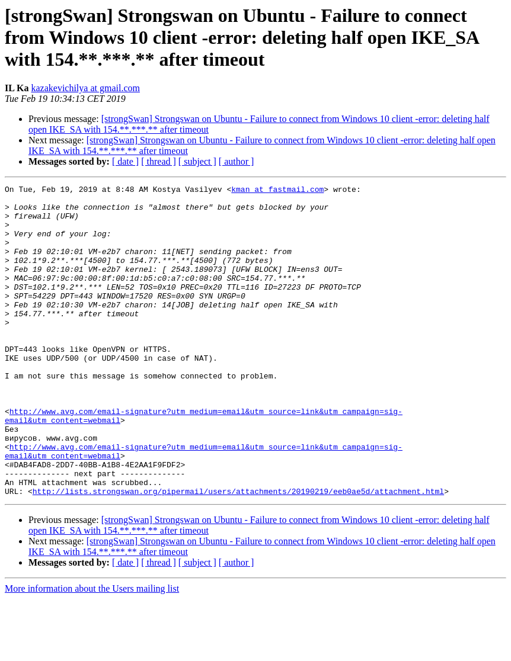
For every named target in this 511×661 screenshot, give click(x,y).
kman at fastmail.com (277, 190)
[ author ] (236, 161)
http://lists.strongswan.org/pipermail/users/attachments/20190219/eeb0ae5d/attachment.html (238, 553)
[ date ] (125, 161)
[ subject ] (197, 161)
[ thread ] (158, 161)
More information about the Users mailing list (92, 651)
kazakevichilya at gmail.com (85, 88)
